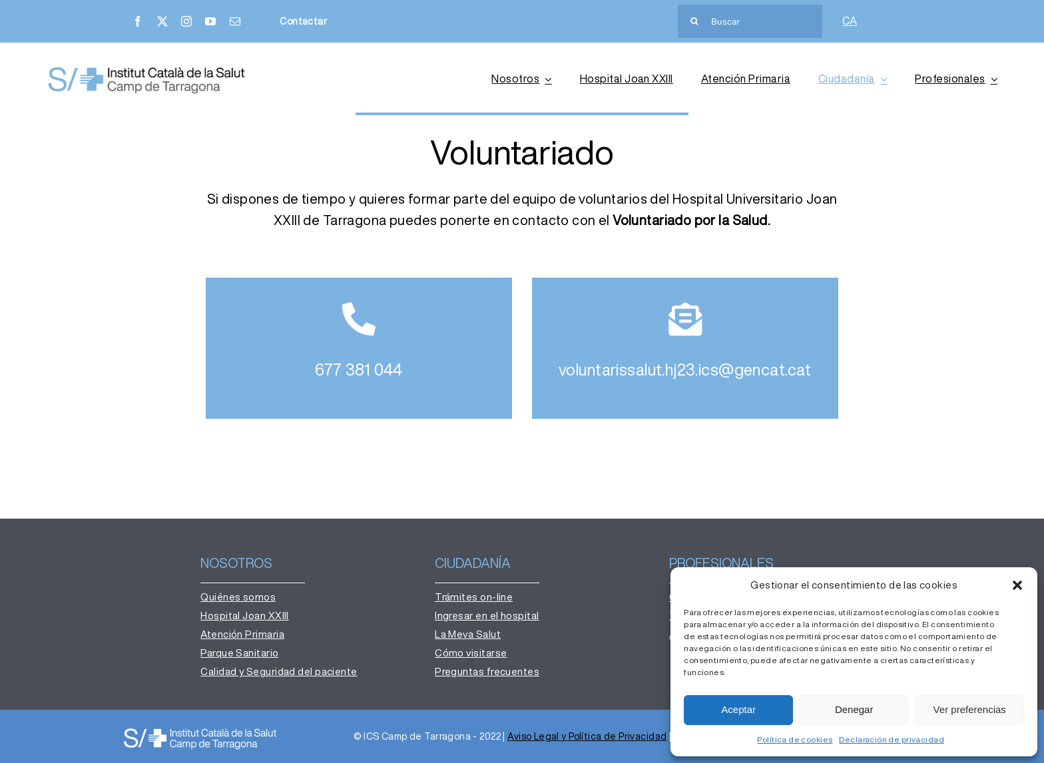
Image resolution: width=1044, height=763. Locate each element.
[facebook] (137, 21)
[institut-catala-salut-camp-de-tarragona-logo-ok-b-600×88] (200, 731)
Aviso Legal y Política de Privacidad (586, 736)
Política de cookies (794, 739)
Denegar (854, 709)
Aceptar (738, 709)
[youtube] (210, 21)
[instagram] (186, 21)
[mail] (235, 21)
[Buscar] (750, 21)
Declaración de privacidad (891, 739)
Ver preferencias (969, 709)
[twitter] (162, 21)
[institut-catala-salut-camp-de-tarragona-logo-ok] (146, 69)
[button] (1017, 585)
